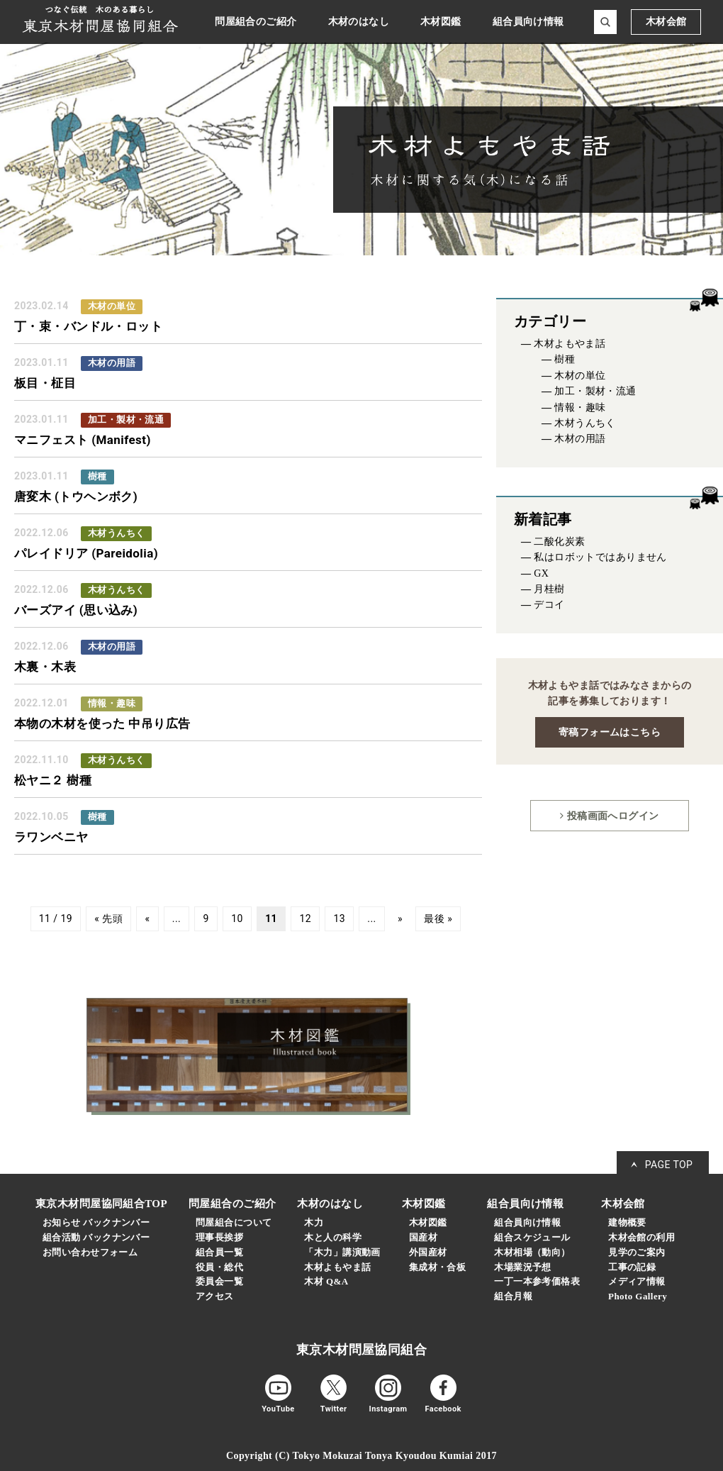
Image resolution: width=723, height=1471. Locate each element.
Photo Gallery (637, 1296)
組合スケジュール (532, 1237)
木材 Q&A (326, 1281)
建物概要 (627, 1222)
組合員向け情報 (527, 1222)
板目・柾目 (45, 383)
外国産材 (428, 1252)
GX (541, 573)
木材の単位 (579, 375)
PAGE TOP (669, 1164)
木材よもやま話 (569, 343)
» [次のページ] (400, 919)
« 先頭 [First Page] (108, 919)
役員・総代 (219, 1267)
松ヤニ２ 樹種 (52, 780)
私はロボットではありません (600, 557)
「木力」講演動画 (342, 1252)
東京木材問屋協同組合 (361, 1350)
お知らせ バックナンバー (96, 1222)
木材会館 (666, 21)
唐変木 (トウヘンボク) (76, 496)
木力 (313, 1222)
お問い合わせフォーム (90, 1252)
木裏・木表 (45, 667)
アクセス (215, 1296)
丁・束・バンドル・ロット (88, 326)
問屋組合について (233, 1222)
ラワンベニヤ (51, 837)
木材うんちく (585, 423)
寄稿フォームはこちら (610, 732)
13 (339, 919)
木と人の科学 (333, 1237)
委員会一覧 (219, 1281)
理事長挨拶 (219, 1237)
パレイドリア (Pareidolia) (86, 553)
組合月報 (513, 1296)
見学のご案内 (637, 1252)
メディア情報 (637, 1281)
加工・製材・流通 (595, 391)
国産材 (423, 1237)
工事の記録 (632, 1267)
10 (237, 919)
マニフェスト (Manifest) (82, 440)
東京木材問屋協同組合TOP (101, 1203)
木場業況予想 (522, 1267)
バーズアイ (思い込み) (76, 610)
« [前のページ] (147, 919)
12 (305, 919)
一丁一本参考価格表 (537, 1281)
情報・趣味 (579, 407)
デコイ (549, 604)
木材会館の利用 (641, 1237)
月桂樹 (549, 589)
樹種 (564, 359)
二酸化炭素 (559, 541)
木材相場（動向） (532, 1252)
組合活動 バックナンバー (96, 1237)
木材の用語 (579, 438)
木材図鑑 (428, 1222)
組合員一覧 (219, 1252)
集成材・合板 (437, 1267)
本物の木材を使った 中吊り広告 (102, 723)
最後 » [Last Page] (438, 919)
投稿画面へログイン (609, 815)
